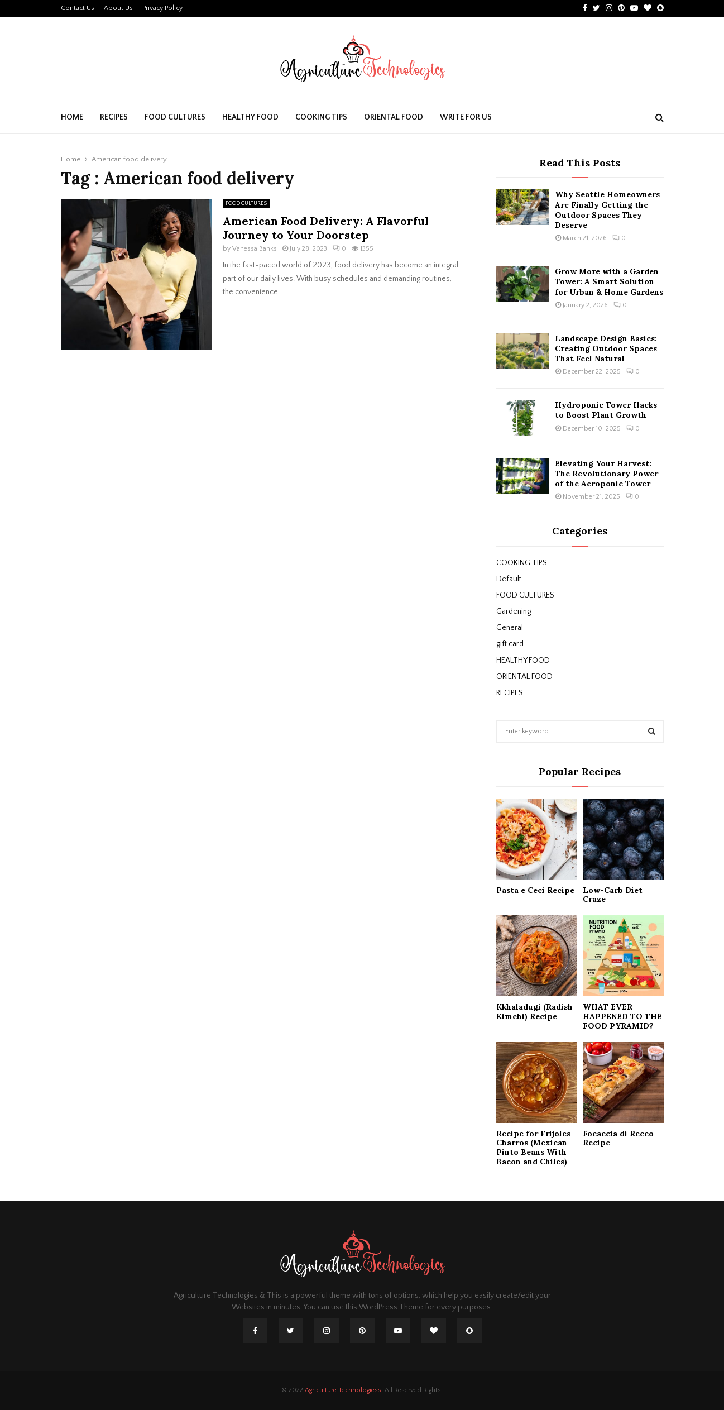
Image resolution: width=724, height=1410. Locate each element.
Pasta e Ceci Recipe (535, 890)
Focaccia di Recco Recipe (618, 1138)
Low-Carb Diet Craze (613, 895)
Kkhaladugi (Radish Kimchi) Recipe (534, 1011)
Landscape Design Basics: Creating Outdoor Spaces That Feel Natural (606, 348)
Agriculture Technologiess (343, 1390)
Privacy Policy (162, 8)
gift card (510, 643)
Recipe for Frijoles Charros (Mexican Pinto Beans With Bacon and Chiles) (533, 1148)
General (509, 627)
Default (508, 579)
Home (72, 117)
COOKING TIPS (321, 117)
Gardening (513, 611)
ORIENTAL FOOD (393, 117)
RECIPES (114, 117)
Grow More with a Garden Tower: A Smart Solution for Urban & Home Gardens (609, 281)
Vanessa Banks (254, 248)
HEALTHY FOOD (250, 117)
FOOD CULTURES (175, 117)
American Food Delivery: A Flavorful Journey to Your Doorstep (326, 228)
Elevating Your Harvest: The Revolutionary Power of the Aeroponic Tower (606, 473)
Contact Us (77, 8)
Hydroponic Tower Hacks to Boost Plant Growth (606, 410)
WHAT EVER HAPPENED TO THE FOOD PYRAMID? (622, 1016)
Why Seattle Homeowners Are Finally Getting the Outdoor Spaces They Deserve (607, 209)
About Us (118, 8)
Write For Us (466, 117)
